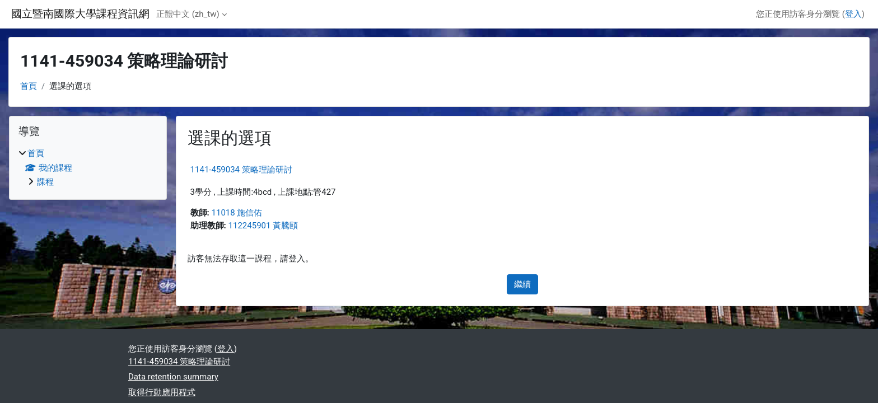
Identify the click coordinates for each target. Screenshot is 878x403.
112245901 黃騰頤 (263, 226)
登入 (853, 14)
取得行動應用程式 (161, 392)
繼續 (522, 284)
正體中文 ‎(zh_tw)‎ (188, 14)
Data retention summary (173, 377)
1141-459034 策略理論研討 (241, 170)
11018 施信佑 (237, 213)
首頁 (28, 86)
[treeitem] (87, 168)
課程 (45, 182)
